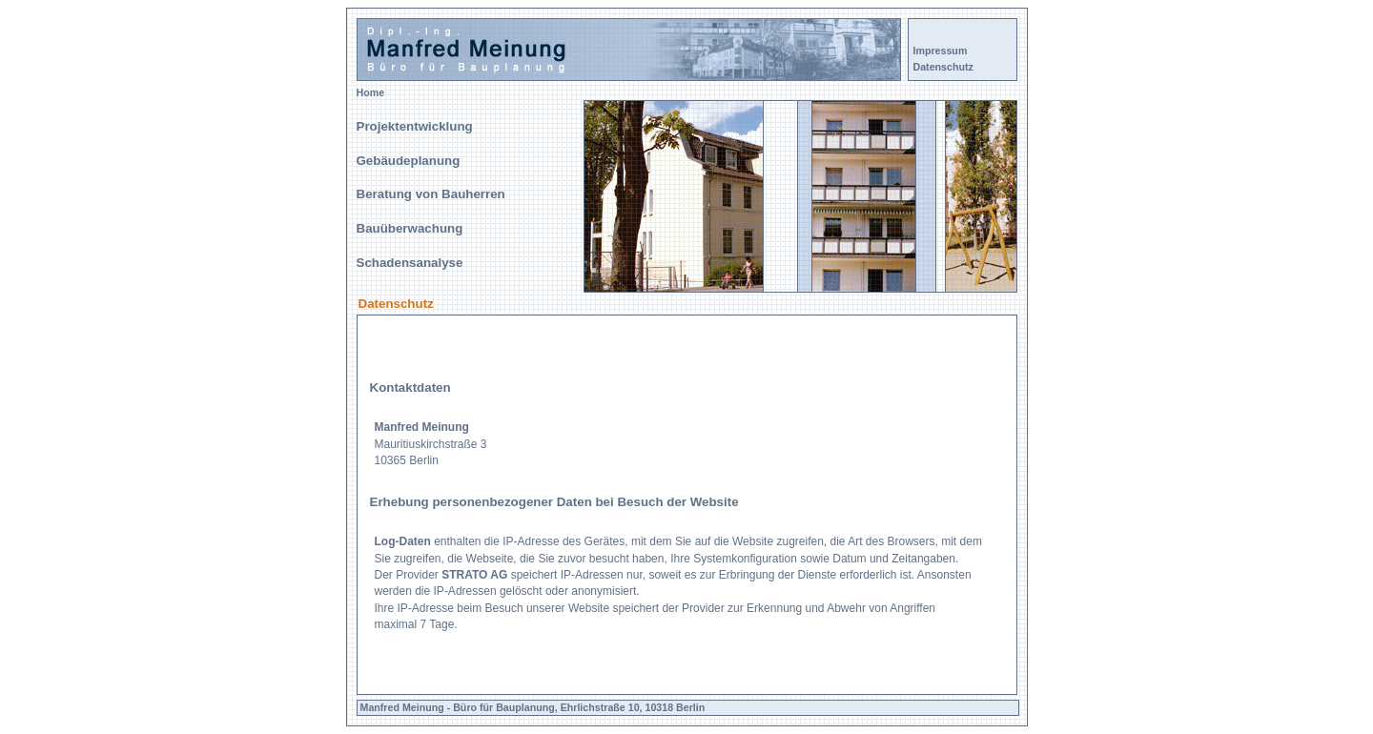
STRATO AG (474, 574)
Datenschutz (943, 66)
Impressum (940, 50)
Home (371, 92)
